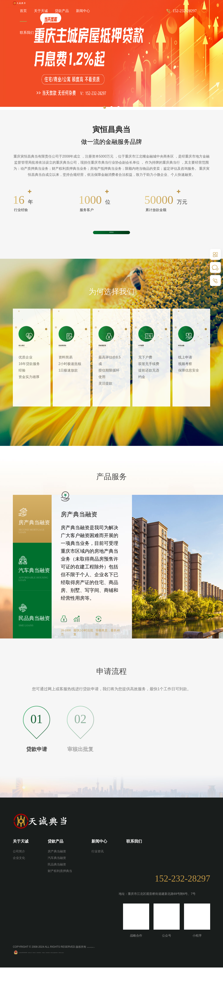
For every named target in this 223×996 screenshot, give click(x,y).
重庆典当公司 (60, 980)
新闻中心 (83, 11)
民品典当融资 (57, 893)
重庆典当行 (75, 980)
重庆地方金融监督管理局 (146, 980)
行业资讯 (97, 880)
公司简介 (19, 880)
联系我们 (27, 32)
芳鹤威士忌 (108, 980)
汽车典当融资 (57, 886)
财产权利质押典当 (60, 899)
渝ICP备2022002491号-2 (101, 975)
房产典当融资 (57, 880)
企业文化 (19, 886)
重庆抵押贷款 (123, 980)
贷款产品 (62, 11)
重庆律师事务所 (92, 980)
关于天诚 (21, 870)
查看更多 (111, 245)
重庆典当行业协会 (172, 980)
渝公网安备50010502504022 (35, 980)
